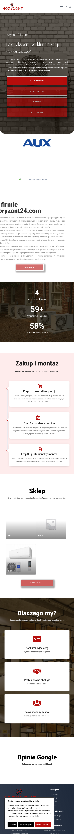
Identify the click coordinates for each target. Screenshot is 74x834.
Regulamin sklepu (54, 816)
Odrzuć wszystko (25, 824)
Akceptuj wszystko (43, 824)
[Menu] (61, 6)
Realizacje (54, 794)
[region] (29, 813)
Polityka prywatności (54, 819)
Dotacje (55, 798)
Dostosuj (12, 824)
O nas (54, 801)
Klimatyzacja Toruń (19, 830)
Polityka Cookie (18, 819)
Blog (54, 805)
